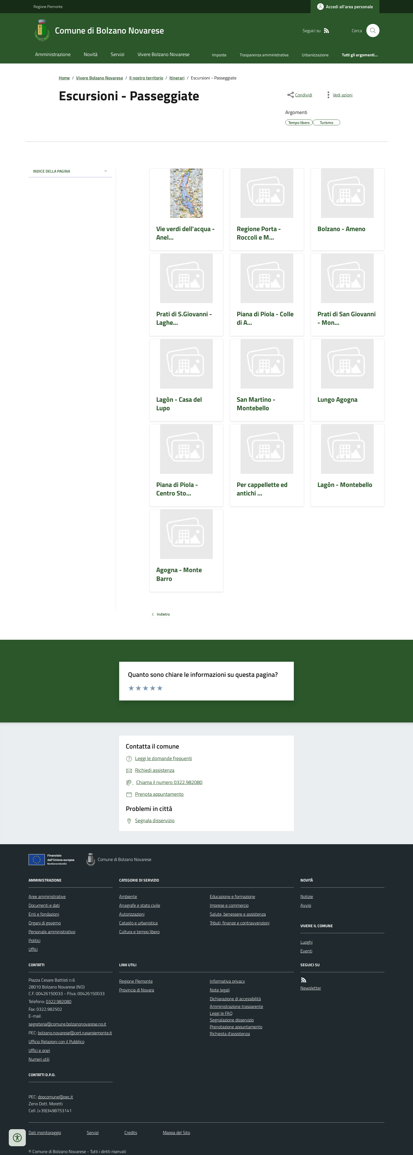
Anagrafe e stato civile (139, 905)
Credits (130, 1132)
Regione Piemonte (48, 6)
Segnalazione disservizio (232, 1019)
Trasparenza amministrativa (264, 55)
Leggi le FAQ (221, 1013)
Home (64, 77)
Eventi (306, 951)
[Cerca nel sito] (370, 30)
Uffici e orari (39, 1050)
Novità (90, 54)
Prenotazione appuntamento (236, 1026)
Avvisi (305, 905)
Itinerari (177, 77)
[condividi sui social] (299, 94)
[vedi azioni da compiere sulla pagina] (338, 94)
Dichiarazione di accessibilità (235, 998)
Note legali (220, 990)
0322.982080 (58, 1001)
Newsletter (310, 988)
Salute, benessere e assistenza (238, 914)
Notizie (306, 896)
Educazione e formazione (232, 896)
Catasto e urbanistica (138, 922)
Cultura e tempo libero (139, 931)
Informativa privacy (227, 981)
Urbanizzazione (315, 55)
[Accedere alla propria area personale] (345, 6)
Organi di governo (45, 922)
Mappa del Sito (176, 1132)
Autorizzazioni (131, 914)
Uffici (33, 949)
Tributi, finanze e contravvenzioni (239, 922)
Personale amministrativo (52, 931)
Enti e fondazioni (44, 914)
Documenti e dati (44, 905)
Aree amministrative (47, 896)
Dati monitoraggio (45, 1132)
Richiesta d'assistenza (230, 1033)
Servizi (117, 54)
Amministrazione (53, 54)
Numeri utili (39, 1059)
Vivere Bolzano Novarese (163, 54)
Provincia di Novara (136, 990)
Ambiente (128, 896)
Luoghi (306, 942)
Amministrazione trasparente (236, 1006)
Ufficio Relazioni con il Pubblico (56, 1041)
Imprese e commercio (229, 905)
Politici (34, 940)
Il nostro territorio (146, 77)
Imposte (219, 55)
